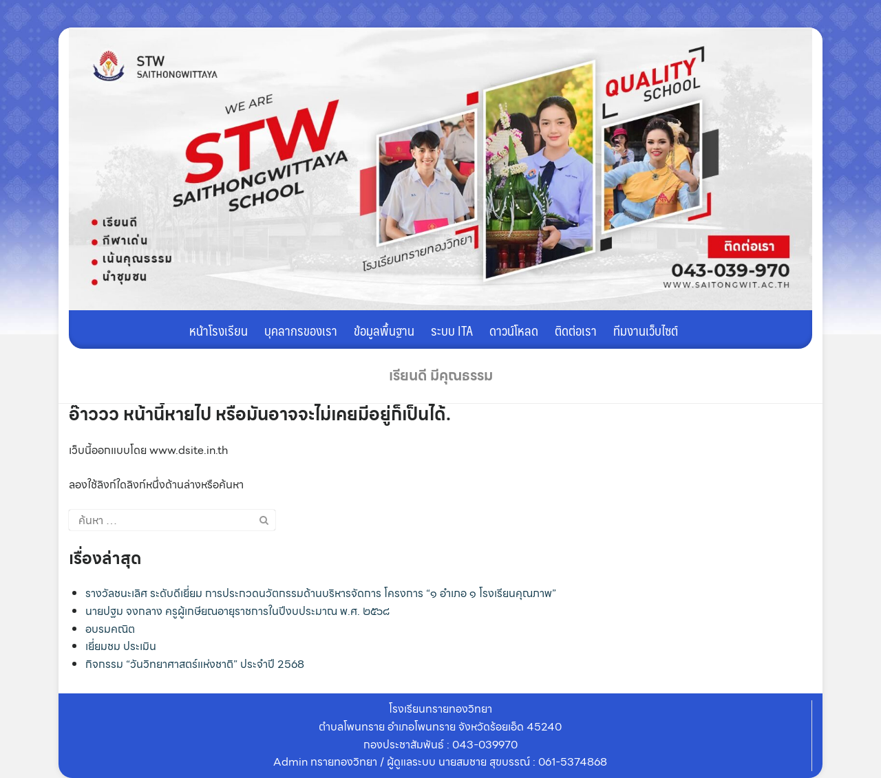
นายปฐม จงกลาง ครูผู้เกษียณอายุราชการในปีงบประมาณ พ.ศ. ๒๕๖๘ (237, 611)
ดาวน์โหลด (513, 330)
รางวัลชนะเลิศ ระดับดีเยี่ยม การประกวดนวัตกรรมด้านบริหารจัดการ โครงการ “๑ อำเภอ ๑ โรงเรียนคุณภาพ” (320, 593)
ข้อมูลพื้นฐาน (384, 330)
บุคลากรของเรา (300, 330)
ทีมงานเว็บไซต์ (645, 330)
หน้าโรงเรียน (218, 330)
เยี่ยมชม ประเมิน (120, 646)
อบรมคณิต (110, 629)
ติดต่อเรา (576, 330)
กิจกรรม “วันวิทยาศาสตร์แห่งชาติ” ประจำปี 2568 (194, 664)
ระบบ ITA (452, 330)
